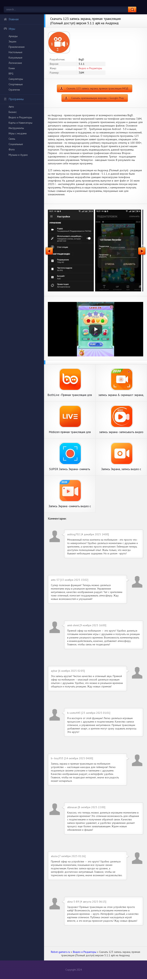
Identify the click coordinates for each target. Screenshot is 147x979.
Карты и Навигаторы (20, 122)
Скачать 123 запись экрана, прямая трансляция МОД (97, 88)
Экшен (12, 41)
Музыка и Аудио (18, 155)
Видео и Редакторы (20, 117)
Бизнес (13, 112)
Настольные (15, 52)
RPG (11, 73)
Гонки (12, 68)
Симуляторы (16, 79)
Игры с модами (18, 133)
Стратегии (14, 89)
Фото (12, 149)
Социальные (16, 144)
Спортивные (16, 84)
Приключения (16, 47)
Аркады (13, 36)
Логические (15, 63)
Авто (11, 106)
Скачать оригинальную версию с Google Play (97, 98)
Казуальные (15, 57)
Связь (12, 138)
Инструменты (16, 128)
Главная (11, 19)
